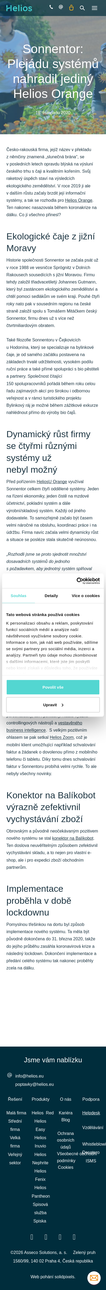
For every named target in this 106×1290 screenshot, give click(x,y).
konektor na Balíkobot (72, 838)
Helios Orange (78, 200)
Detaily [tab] (51, 595)
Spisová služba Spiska (40, 1212)
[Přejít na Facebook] (32, 1237)
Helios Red (43, 1113)
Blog (65, 1120)
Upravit (53, 704)
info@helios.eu (29, 1076)
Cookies (66, 1167)
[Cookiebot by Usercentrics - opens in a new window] (76, 580)
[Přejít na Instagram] (74, 1237)
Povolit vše (52, 687)
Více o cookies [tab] (86, 595)
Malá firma (16, 1113)
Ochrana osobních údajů (65, 1140)
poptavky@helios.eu (34, 1084)
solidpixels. (65, 1277)
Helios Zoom (62, 737)
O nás (65, 1099)
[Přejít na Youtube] (60, 1237)
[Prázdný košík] (71, 8)
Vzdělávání (92, 1127)
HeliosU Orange (52, 481)
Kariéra (66, 1113)
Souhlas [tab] (18, 595)
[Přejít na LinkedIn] (46, 1237)
